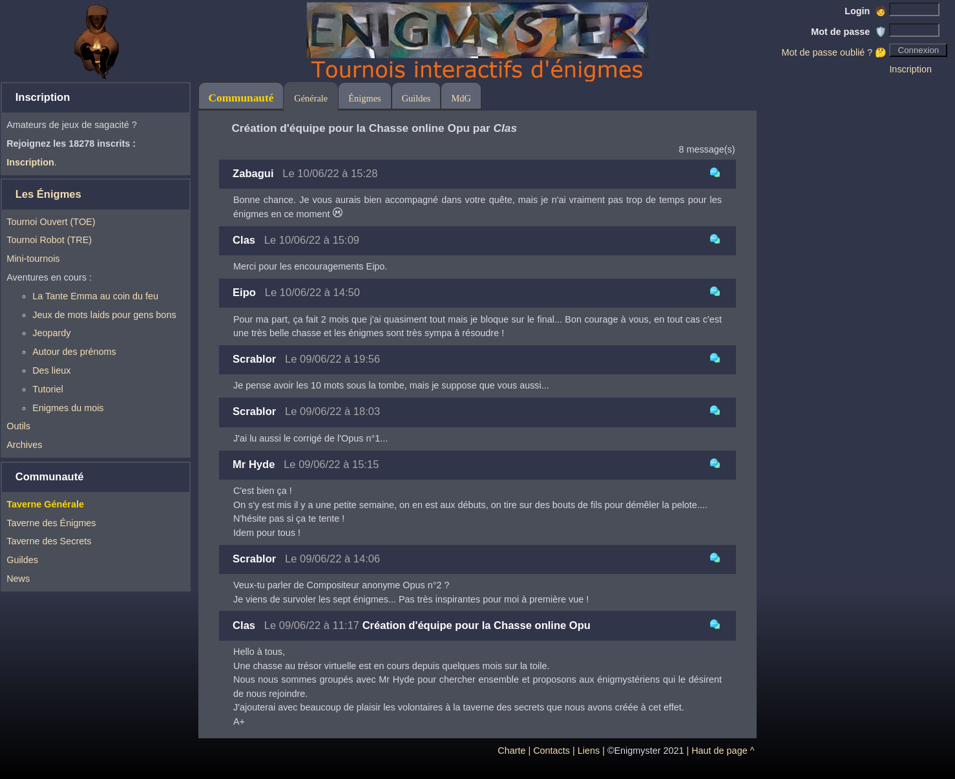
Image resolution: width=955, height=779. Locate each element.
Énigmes (364, 98)
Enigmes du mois (67, 408)
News (18, 578)
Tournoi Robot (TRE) (49, 240)
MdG (460, 98)
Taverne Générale (45, 504)
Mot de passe (849, 32)
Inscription (910, 69)
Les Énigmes (48, 194)
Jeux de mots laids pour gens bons (104, 315)
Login (866, 11)
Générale (311, 98)
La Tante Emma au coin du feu (95, 296)
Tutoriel (47, 389)
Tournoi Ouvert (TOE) (50, 222)
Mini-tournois (32, 258)
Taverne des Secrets (48, 541)
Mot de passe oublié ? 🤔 (834, 52)
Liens (589, 750)
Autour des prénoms (74, 352)
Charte (511, 750)
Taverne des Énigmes (51, 523)
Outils (18, 426)
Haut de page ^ (722, 750)
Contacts (551, 750)
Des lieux (51, 370)
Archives (24, 445)
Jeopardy (51, 333)
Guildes (22, 560)
